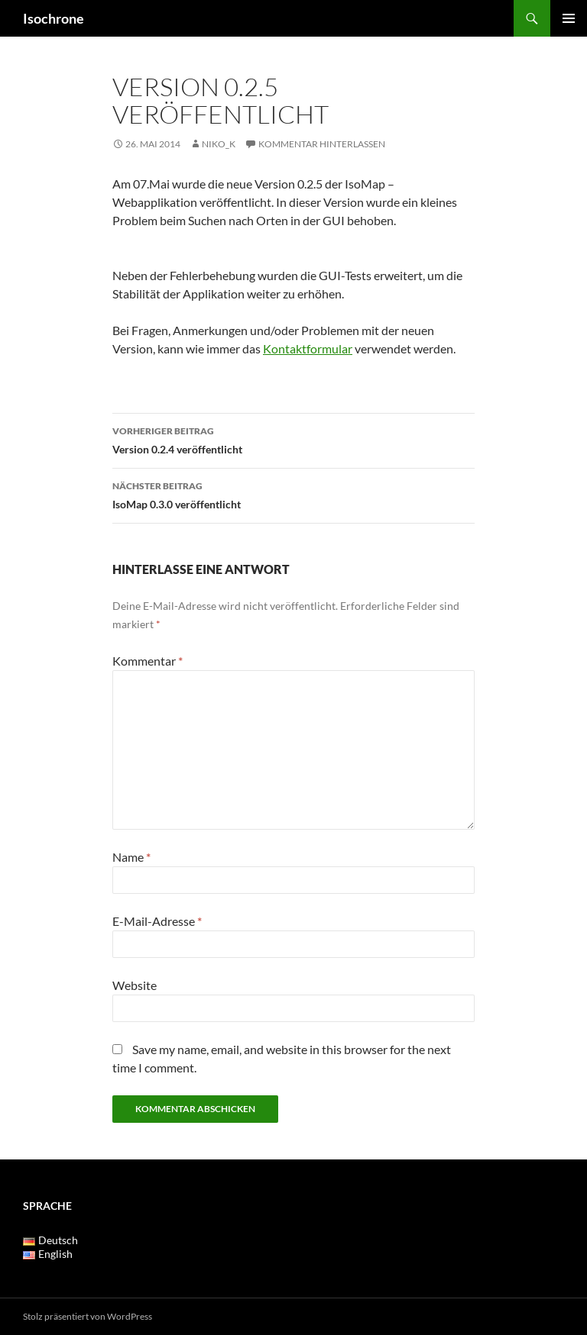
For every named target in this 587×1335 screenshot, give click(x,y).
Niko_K (218, 144)
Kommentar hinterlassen (321, 144)
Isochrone (53, 18)
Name (131, 857)
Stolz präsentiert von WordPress (87, 1316)
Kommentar (147, 660)
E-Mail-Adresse (157, 921)
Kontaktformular (307, 348)
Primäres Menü (568, 18)
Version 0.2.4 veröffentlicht (293, 439)
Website (134, 985)
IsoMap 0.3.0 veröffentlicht (293, 494)
